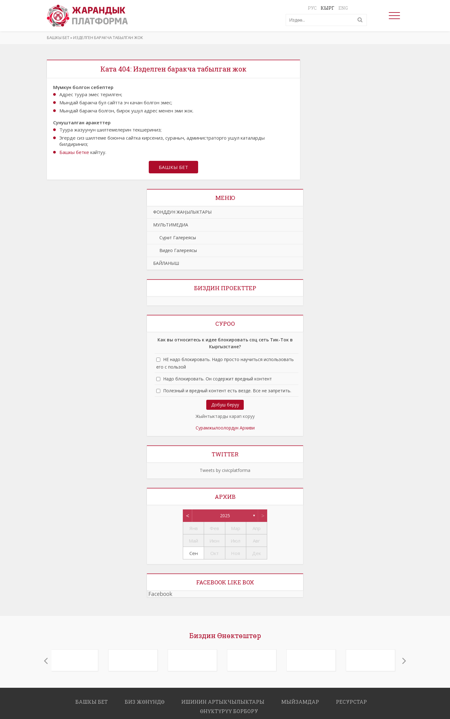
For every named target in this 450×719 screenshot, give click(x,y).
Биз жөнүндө (144, 702)
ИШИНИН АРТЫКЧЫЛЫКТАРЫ (222, 702)
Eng (343, 8)
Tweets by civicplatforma (225, 471)
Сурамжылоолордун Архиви (225, 428)
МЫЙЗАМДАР (300, 702)
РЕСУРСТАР (351, 702)
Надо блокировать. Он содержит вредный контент (217, 379)
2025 (225, 516)
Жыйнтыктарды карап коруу (225, 417)
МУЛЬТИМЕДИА (170, 225)
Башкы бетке (74, 152)
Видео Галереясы (175, 251)
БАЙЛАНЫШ (166, 264)
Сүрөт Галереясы (174, 238)
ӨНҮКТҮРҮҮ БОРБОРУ (229, 711)
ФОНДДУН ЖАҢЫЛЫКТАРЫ (182, 213)
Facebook (160, 594)
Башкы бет (58, 37)
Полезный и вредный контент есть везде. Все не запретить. (227, 391)
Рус (312, 8)
